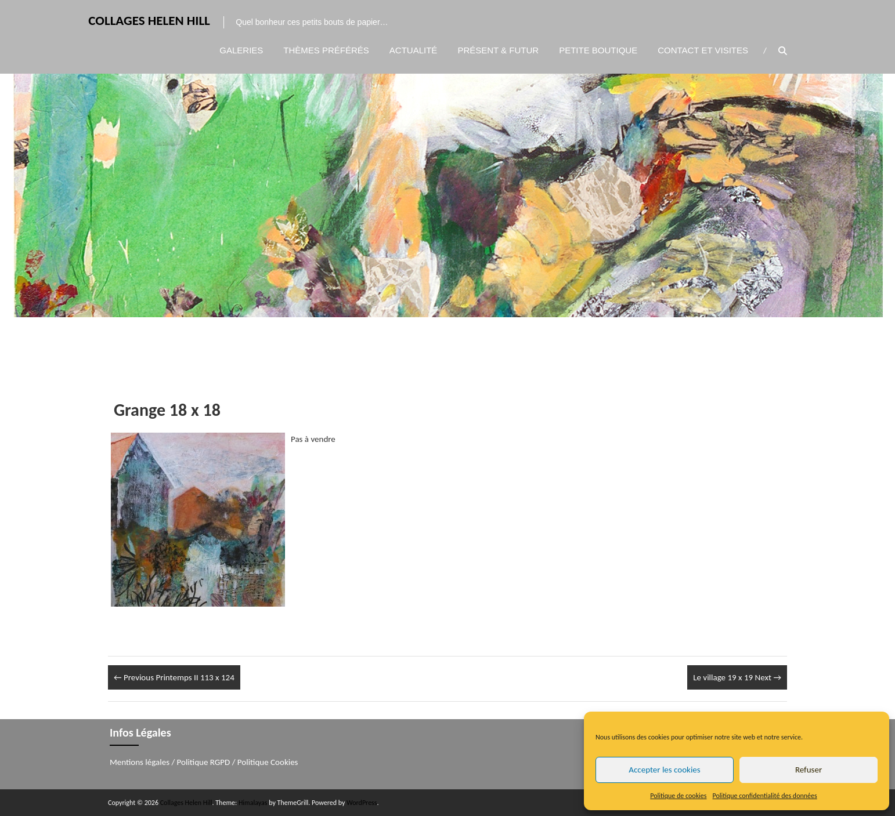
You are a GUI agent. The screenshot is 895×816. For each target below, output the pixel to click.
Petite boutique (598, 50)
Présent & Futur (498, 50)
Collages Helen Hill (149, 21)
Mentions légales (139, 762)
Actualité (413, 50)
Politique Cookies (267, 762)
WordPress (362, 803)
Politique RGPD (203, 762)
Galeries (241, 50)
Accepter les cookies (664, 769)
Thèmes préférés (326, 50)
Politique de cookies (678, 796)
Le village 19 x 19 (737, 677)
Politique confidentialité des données (765, 796)
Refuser (808, 769)
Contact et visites (703, 50)
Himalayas (253, 803)
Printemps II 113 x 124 (174, 677)
